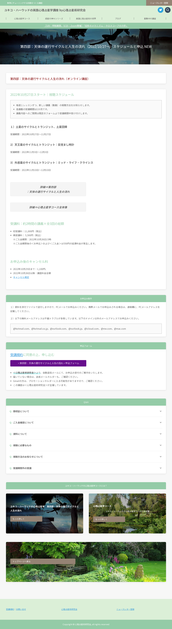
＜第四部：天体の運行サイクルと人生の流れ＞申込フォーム (48, 363)
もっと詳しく (19, 518)
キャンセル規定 (21, 277)
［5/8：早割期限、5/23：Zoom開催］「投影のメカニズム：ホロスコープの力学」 (86, 25)
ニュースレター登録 (159, 2)
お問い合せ (21, 609)
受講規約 (16, 354)
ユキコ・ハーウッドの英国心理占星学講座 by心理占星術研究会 (45, 10)
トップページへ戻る (22, 561)
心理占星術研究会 (69, 609)
